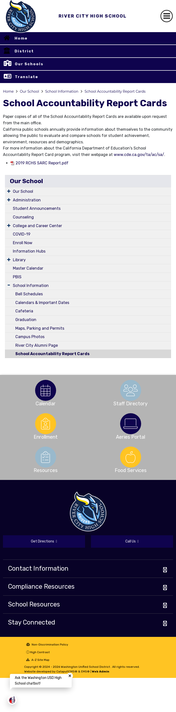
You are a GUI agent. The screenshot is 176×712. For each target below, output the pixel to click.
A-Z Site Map (37, 660)
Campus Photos (29, 336)
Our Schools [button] (29, 64)
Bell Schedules (29, 294)
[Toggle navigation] (166, 16)
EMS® (85, 671)
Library (19, 260)
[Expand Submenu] (8, 191)
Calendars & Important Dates (42, 302)
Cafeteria (24, 311)
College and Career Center (37, 225)
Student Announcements (37, 208)
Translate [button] (26, 77)
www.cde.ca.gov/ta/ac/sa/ (139, 154)
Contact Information (38, 568)
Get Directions (44, 541)
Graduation (25, 319)
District (24, 51)
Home (21, 38)
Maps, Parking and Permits (39, 328)
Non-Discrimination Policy (47, 644)
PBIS (17, 277)
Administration (27, 200)
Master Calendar (28, 268)
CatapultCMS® (66, 671)
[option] (45, 390)
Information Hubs (29, 251)
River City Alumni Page (36, 345)
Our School (29, 91)
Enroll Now (22, 242)
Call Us (132, 541)
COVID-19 (21, 234)
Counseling (23, 217)
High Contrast (40, 652)
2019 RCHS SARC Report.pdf (42, 163)
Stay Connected (31, 622)
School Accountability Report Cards (115, 91)
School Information (61, 91)
